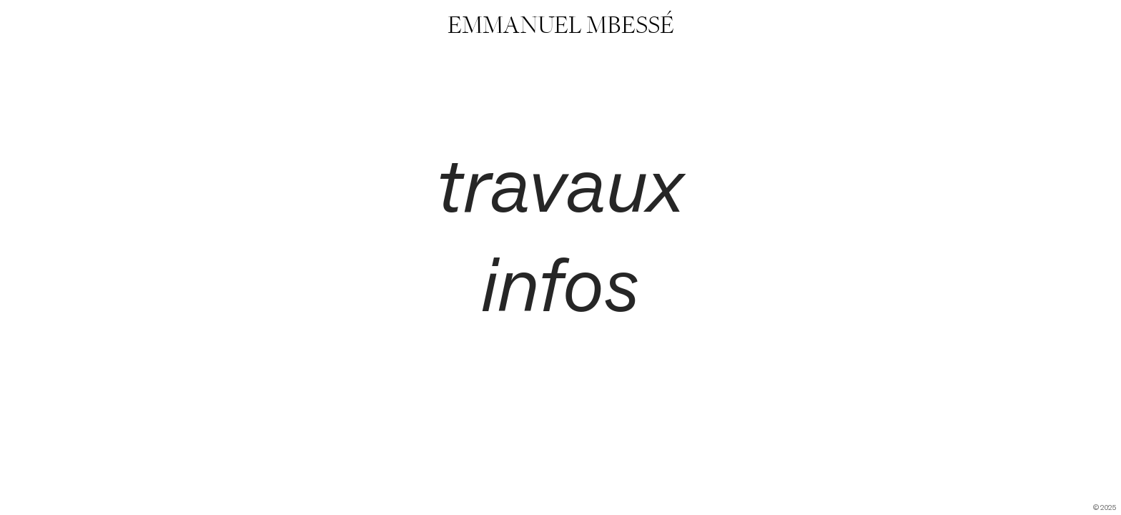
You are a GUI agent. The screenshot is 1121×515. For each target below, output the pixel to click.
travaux (560, 185)
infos (560, 284)
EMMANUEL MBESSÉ (561, 25)
